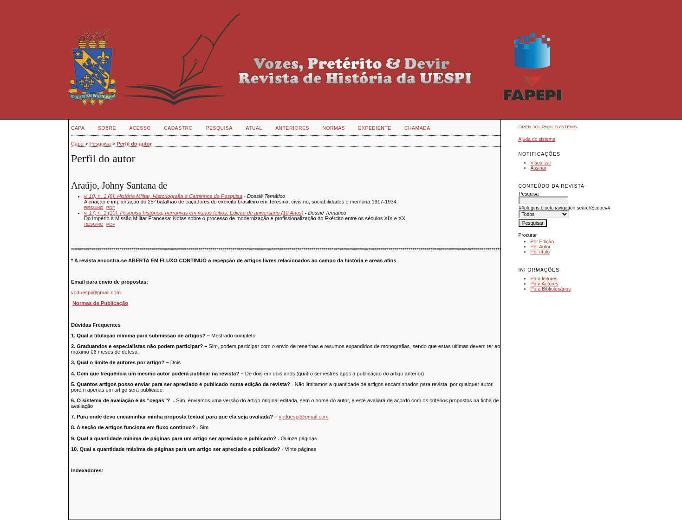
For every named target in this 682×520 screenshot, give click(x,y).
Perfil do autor (134, 143)
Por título (540, 251)
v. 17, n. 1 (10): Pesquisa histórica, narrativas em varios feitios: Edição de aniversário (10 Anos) (194, 213)
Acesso (139, 128)
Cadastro (178, 128)
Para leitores (543, 278)
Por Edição (542, 241)
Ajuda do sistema (536, 139)
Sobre (107, 128)
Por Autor (540, 246)
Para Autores (544, 283)
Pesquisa (219, 128)
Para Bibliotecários (550, 289)
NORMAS (333, 128)
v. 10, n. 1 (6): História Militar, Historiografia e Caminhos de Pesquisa (163, 196)
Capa (78, 128)
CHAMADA (417, 128)
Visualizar (540, 162)
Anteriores (292, 128)
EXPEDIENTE (374, 128)
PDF (110, 207)
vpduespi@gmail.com (96, 292)
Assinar (538, 168)
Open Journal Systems (547, 126)
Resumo (94, 207)
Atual (254, 128)
